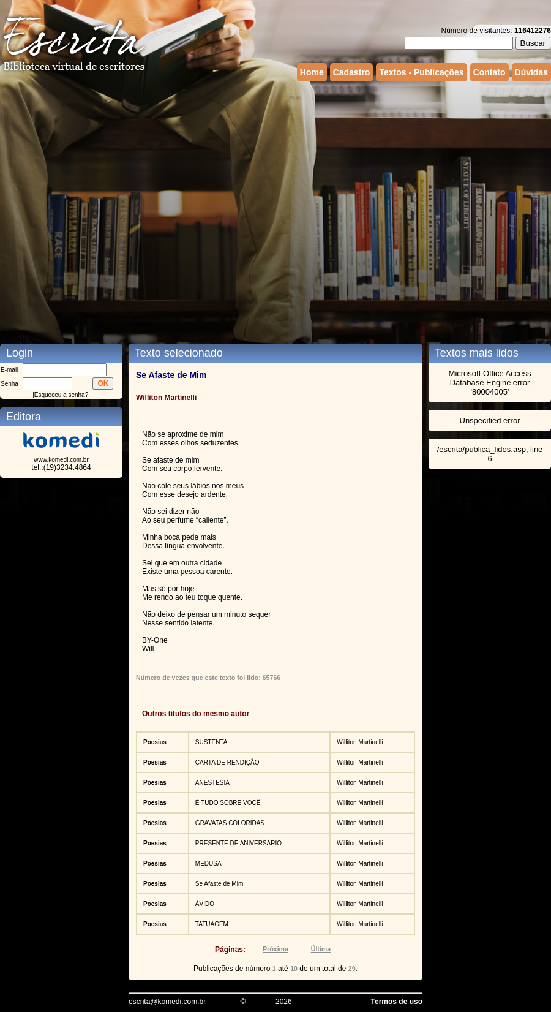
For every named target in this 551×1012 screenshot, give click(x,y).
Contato (489, 72)
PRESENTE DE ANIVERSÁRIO (238, 843)
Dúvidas (531, 72)
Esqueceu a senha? (61, 394)
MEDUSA (208, 863)
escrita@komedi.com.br (167, 1001)
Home (312, 72)
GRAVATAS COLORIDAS (229, 823)
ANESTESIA (212, 782)
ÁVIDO (204, 904)
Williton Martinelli (360, 742)
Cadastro (351, 72)
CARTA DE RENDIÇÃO (227, 762)
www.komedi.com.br (61, 459)
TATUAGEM (211, 924)
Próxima (275, 949)
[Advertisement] (129, 202)
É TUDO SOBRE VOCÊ (228, 802)
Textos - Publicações (421, 72)
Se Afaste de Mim (219, 883)
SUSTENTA (211, 742)
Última (321, 949)
